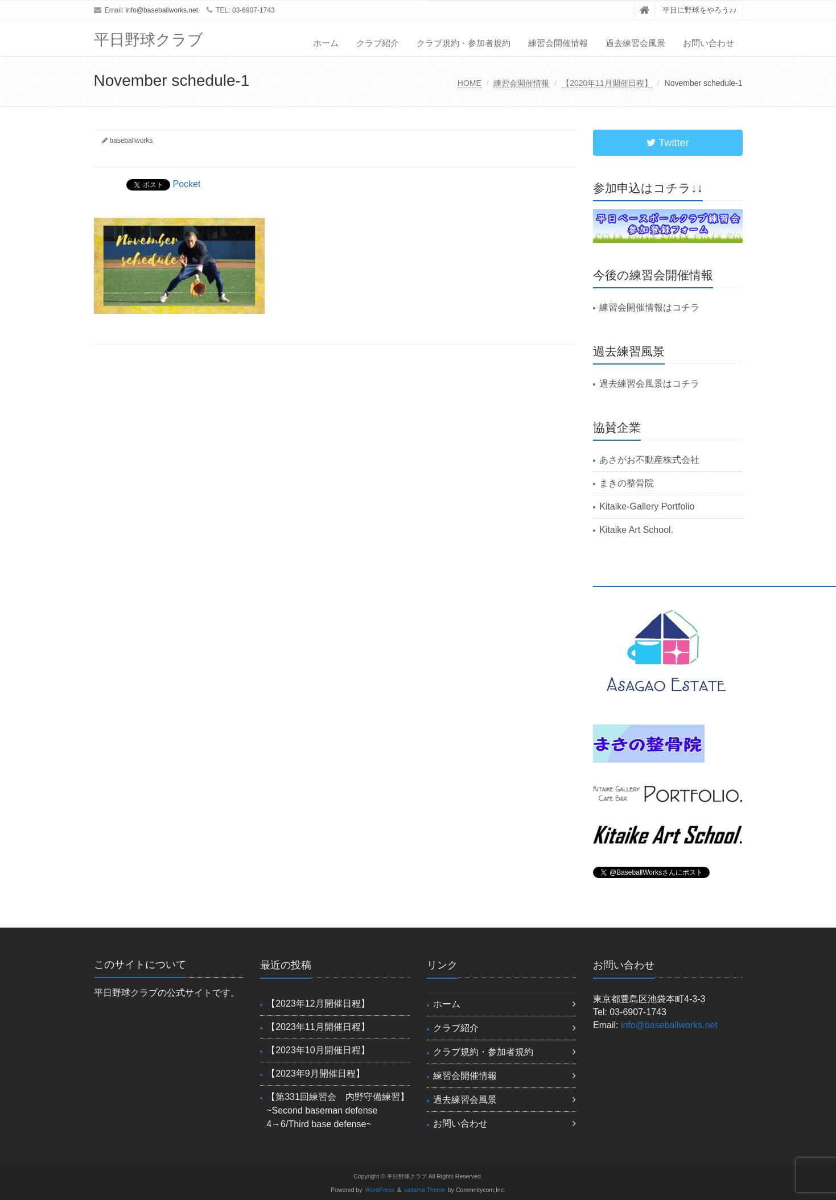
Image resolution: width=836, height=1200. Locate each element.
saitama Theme (424, 1190)
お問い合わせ (708, 43)
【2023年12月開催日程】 (317, 1003)
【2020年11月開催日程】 (607, 83)
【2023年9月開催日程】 (315, 1073)
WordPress (380, 1190)
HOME (469, 83)
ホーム (326, 43)
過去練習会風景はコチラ (649, 383)
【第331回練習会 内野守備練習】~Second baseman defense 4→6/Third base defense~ (337, 1110)
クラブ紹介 (377, 43)
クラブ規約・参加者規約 (463, 43)
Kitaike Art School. (636, 530)
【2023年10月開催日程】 (317, 1050)
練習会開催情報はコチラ (649, 307)
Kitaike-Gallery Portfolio (646, 506)
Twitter (667, 142)
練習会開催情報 (558, 43)
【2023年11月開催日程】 (317, 1027)
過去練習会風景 (635, 43)
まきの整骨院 (626, 483)
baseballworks (131, 140)
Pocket (187, 184)
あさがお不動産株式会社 (649, 460)
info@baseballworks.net (162, 10)
